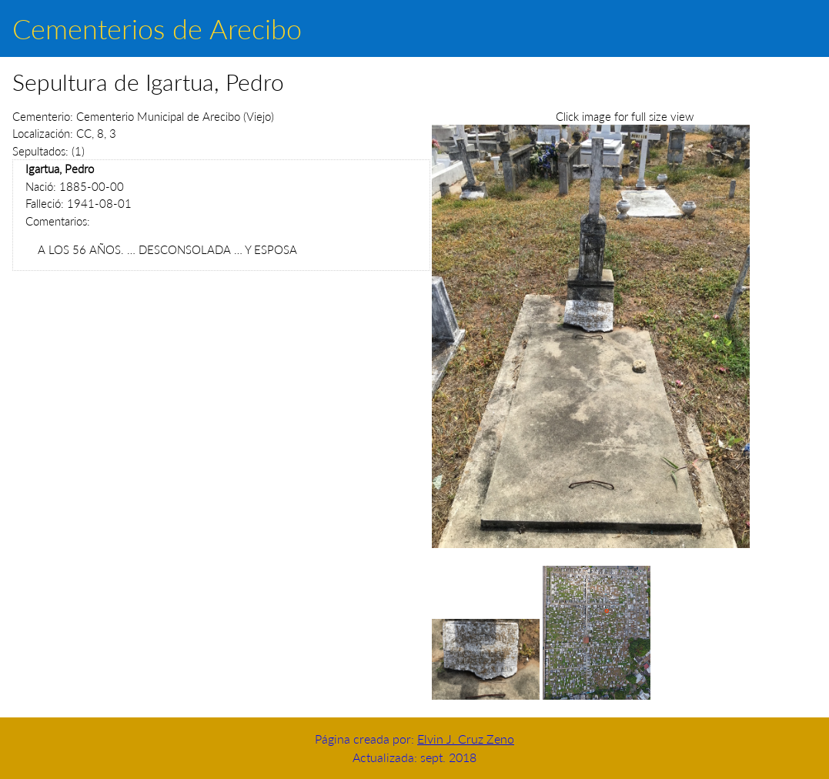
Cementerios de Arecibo (157, 28)
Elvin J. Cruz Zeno (465, 738)
